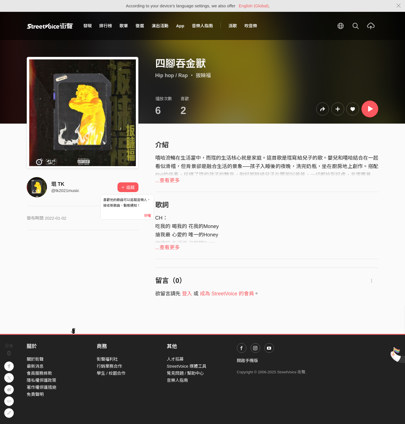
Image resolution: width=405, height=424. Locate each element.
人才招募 (175, 359)
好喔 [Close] (147, 216)
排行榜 (105, 25)
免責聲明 (35, 394)
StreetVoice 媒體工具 (186, 366)
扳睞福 (203, 75)
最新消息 (35, 366)
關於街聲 (35, 359)
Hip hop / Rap (171, 75)
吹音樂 (250, 25)
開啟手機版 (247, 360)
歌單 (124, 25)
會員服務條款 (39, 373)
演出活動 (160, 25)
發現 (87, 25)
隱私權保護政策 (41, 380)
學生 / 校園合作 (111, 373)
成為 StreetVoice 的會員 (227, 293)
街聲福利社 (107, 359)
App (180, 25)
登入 (187, 293)
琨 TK (57, 184)
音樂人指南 (202, 25)
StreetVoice (50, 26)
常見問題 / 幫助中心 (185, 373)
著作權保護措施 (41, 387)
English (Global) (254, 5)
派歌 (232, 25)
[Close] (398, 6)
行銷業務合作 (109, 366)
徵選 (140, 25)
